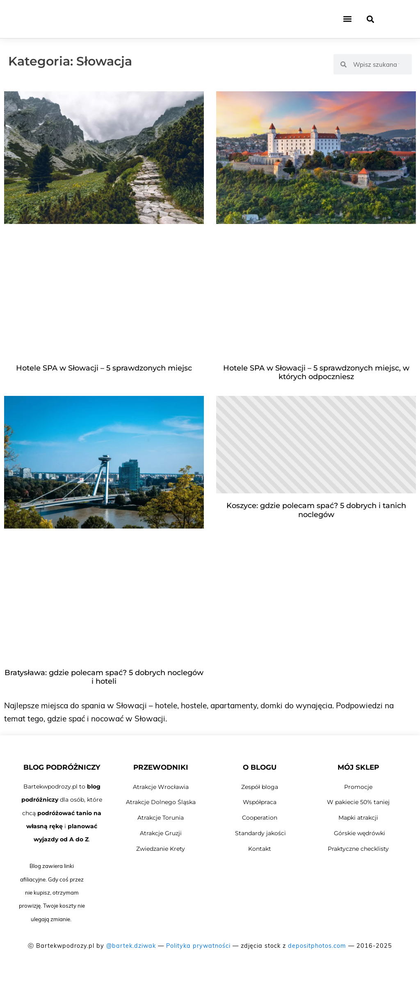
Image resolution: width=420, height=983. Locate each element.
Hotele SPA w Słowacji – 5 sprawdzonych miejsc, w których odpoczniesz (316, 373)
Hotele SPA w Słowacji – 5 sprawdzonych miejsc (104, 368)
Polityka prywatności (198, 945)
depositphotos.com (317, 945)
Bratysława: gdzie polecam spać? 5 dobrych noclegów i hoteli (104, 677)
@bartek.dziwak (131, 945)
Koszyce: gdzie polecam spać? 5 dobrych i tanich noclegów (316, 510)
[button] (347, 20)
